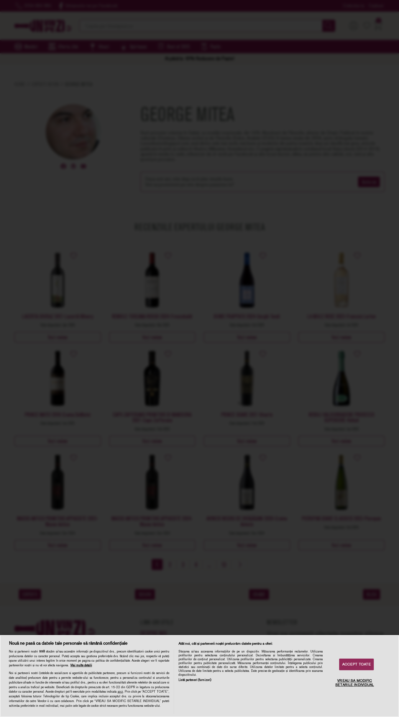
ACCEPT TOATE (356, 664)
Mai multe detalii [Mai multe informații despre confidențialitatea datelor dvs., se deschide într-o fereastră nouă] (81, 665)
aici (120, 691)
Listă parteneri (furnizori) (194, 680)
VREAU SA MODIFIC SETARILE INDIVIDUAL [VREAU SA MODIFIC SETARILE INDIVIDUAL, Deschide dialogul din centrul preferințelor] (354, 682)
